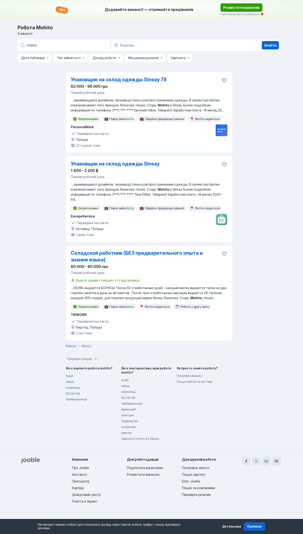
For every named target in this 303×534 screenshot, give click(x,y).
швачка (126, 432)
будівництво (129, 421)
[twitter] (256, 461)
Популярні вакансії (189, 376)
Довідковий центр (86, 495)
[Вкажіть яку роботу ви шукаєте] (64, 45)
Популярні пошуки (82, 359)
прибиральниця (76, 399)
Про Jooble (80, 468)
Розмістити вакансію (241, 7)
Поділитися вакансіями (145, 468)
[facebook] (246, 461)
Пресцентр (81, 481)
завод (70, 381)
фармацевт (128, 409)
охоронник (128, 427)
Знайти (270, 45)
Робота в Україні (84, 501)
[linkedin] (266, 461)
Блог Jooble (191, 481)
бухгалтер (73, 393)
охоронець (73, 387)
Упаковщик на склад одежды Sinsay (115, 164)
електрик (127, 415)
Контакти (79, 474)
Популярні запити (195, 468)
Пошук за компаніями (198, 488)
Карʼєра (78, 488)
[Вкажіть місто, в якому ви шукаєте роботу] (157, 45)
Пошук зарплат (194, 474)
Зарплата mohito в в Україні (140, 438)
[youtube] (276, 461)
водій (69, 376)
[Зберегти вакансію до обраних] (224, 80)
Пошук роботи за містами (195, 381)
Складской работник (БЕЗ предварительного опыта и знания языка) (137, 256)
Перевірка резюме (196, 495)
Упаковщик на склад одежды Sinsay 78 (119, 79)
